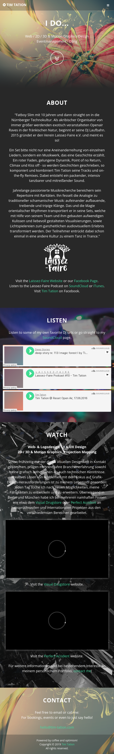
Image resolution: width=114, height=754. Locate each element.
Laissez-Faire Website (46, 281)
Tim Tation (49, 291)
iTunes (98, 286)
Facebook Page (86, 281)
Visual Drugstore (49, 502)
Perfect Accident (83, 502)
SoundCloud (78, 286)
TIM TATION (14, 4)
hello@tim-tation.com (57, 727)
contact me (82, 671)
